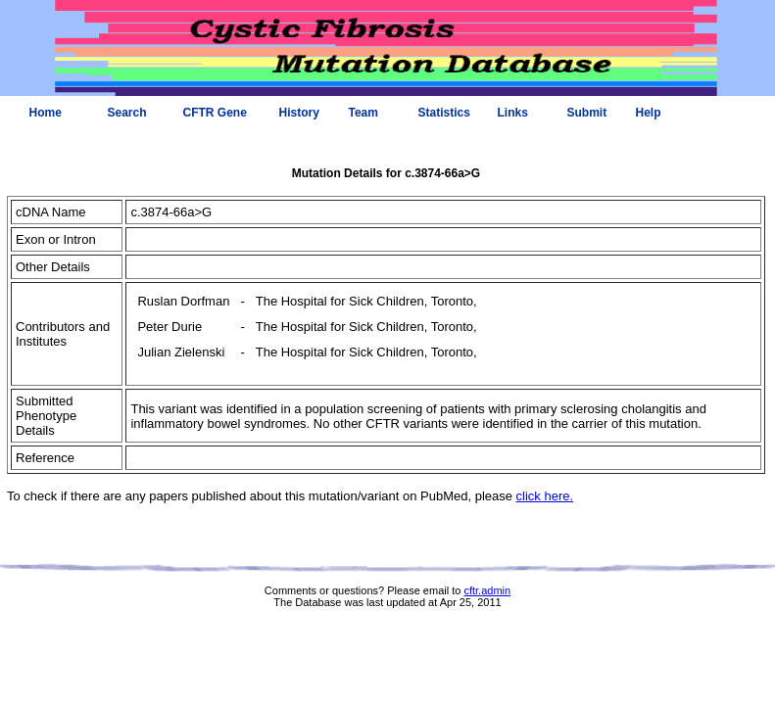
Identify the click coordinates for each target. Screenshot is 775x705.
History (299, 112)
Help (648, 112)
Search (127, 112)
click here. (545, 496)
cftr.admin (486, 590)
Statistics (444, 112)
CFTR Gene (215, 112)
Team (363, 112)
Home (45, 112)
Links (513, 112)
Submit (587, 112)
